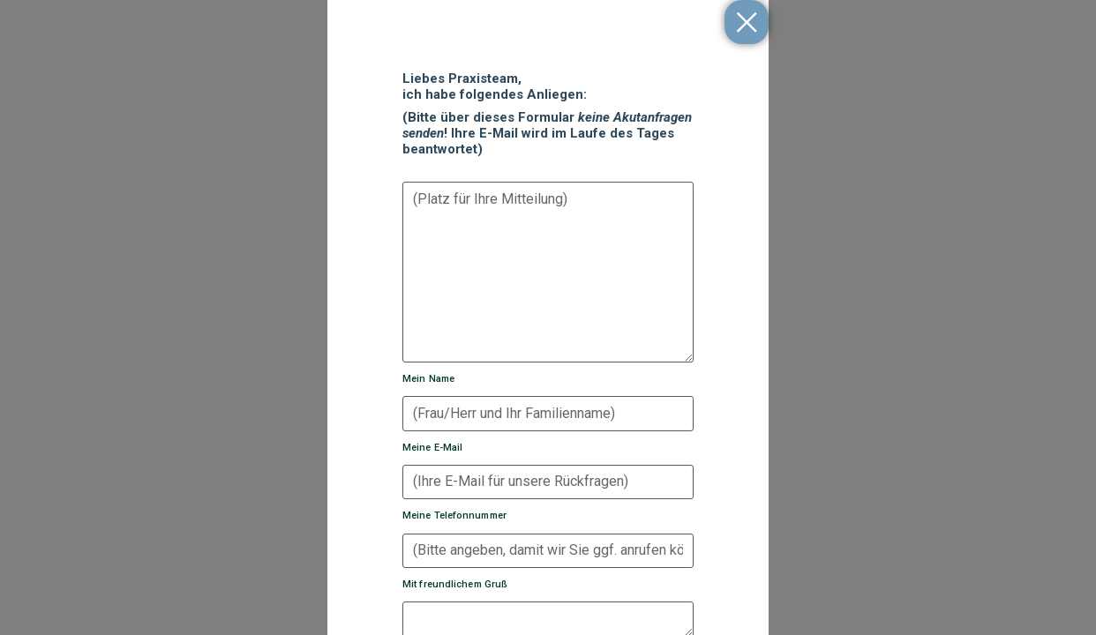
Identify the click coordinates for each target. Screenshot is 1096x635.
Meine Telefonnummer (454, 515)
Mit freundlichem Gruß (454, 584)
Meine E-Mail (432, 447)
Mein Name (428, 379)
